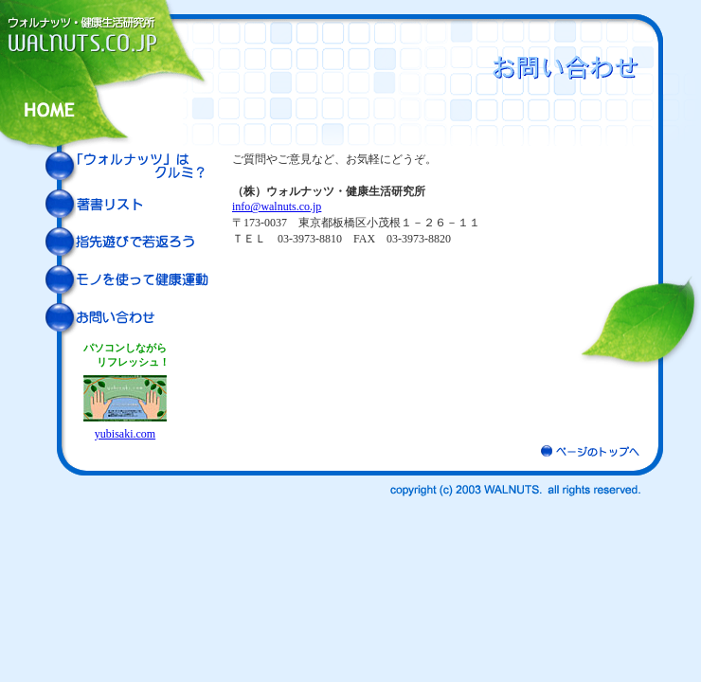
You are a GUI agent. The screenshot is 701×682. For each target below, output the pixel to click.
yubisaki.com (125, 433)
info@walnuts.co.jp (276, 206)
